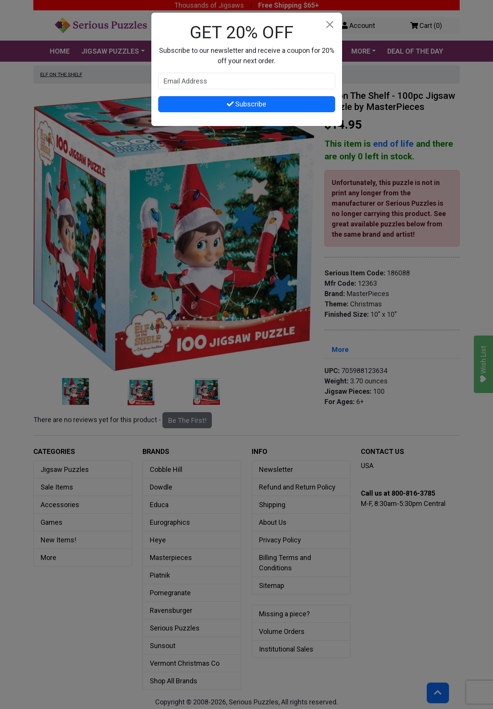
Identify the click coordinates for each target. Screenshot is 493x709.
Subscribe (246, 104)
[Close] (330, 25)
